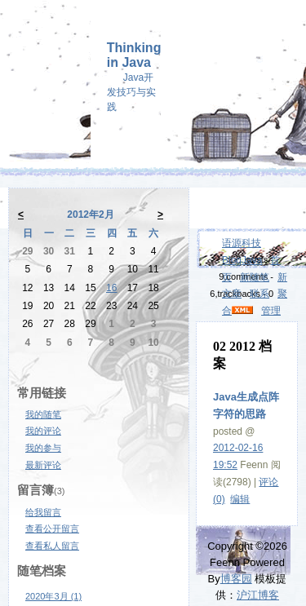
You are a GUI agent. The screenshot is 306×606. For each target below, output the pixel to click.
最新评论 (43, 465)
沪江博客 (258, 595)
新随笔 (254, 277)
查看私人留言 (52, 546)
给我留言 (43, 512)
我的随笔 (43, 414)
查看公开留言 (52, 528)
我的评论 (43, 431)
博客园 (236, 579)
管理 (271, 310)
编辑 (240, 499)
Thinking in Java (134, 55)
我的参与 (43, 448)
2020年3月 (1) (53, 596)
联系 (259, 293)
